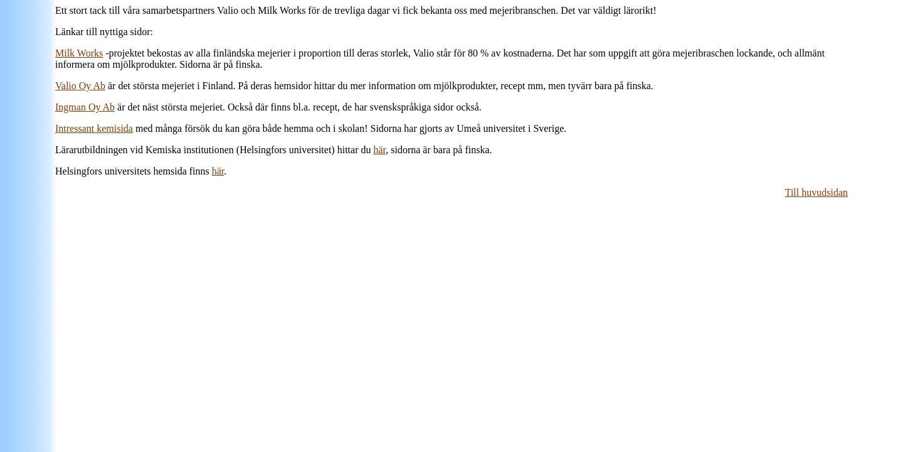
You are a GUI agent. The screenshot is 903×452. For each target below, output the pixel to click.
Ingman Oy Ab (85, 107)
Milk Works (79, 53)
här (379, 149)
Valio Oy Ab (80, 85)
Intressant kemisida (94, 128)
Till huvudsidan (816, 192)
